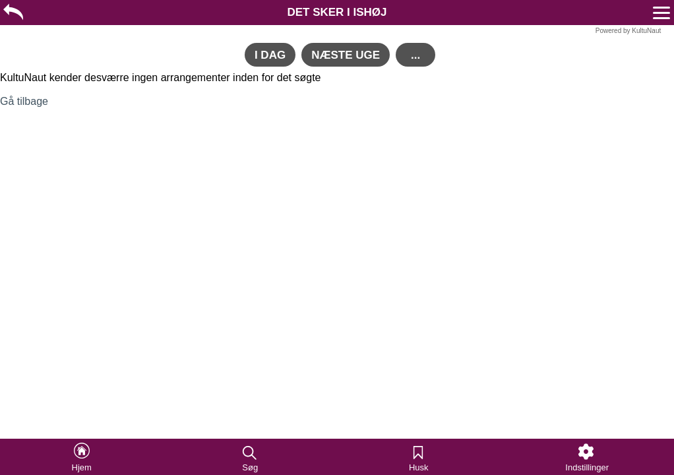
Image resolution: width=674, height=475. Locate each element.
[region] (337, 11)
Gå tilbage (24, 101)
